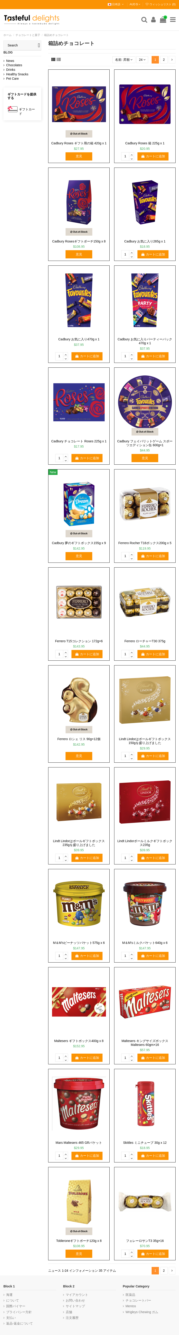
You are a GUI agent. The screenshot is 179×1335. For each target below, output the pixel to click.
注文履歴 (72, 1318)
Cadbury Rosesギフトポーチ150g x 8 (78, 241)
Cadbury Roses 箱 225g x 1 (145, 143)
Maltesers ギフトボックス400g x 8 (78, 1041)
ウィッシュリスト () (160, 4)
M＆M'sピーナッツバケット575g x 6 (79, 943)
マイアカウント (77, 1295)
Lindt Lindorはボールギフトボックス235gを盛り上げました (79, 843)
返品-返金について (19, 1323)
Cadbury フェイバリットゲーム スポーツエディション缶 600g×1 (145, 443)
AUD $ (135, 4)
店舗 (69, 1312)
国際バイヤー (15, 1306)
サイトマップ (75, 1306)
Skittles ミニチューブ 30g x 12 (145, 1142)
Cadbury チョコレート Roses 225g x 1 (79, 441)
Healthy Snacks (17, 74)
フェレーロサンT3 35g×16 (145, 1241)
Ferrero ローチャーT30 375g (144, 641)
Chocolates (14, 65)
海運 (9, 1295)
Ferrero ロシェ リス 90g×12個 (78, 739)
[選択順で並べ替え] (123, 59)
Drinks (10, 69)
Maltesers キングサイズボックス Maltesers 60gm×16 (144, 1043)
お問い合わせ (75, 1300)
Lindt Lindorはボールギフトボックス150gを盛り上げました (145, 741)
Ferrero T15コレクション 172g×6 (79, 641)
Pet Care (12, 78)
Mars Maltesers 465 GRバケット (79, 1142)
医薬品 (130, 1295)
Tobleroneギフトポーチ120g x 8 (79, 1241)
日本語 (116, 4)
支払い (11, 1318)
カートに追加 (153, 156)
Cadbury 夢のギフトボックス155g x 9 (79, 543)
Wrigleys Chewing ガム (142, 1312)
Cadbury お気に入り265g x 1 (145, 241)
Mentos (131, 1306)
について (12, 1300)
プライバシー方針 (19, 1312)
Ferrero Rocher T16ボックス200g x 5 (144, 543)
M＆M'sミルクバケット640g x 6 (145, 943)
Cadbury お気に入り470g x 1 (79, 339)
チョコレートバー (138, 1300)
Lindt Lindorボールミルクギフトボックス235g (144, 843)
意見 (79, 156)
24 (142, 59)
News (10, 61)
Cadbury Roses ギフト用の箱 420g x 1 (79, 143)
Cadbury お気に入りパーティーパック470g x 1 (145, 341)
